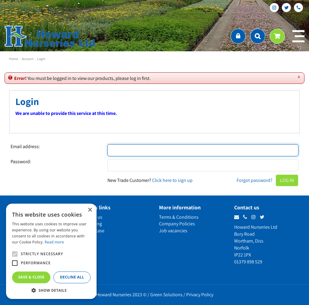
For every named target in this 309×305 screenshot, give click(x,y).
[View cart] (277, 36)
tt (286, 7)
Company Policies (177, 224)
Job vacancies (173, 230)
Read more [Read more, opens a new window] (54, 242)
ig (274, 7)
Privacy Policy (199, 294)
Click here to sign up (172, 180)
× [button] (90, 210)
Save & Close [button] (31, 277)
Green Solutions (166, 294)
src (257, 36)
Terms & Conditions (179, 217)
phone (298, 7)
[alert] (51, 251)
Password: (21, 161)
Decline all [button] (72, 277)
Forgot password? (254, 180)
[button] (51, 290)
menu (298, 36)
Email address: (25, 146)
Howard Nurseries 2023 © (121, 294)
